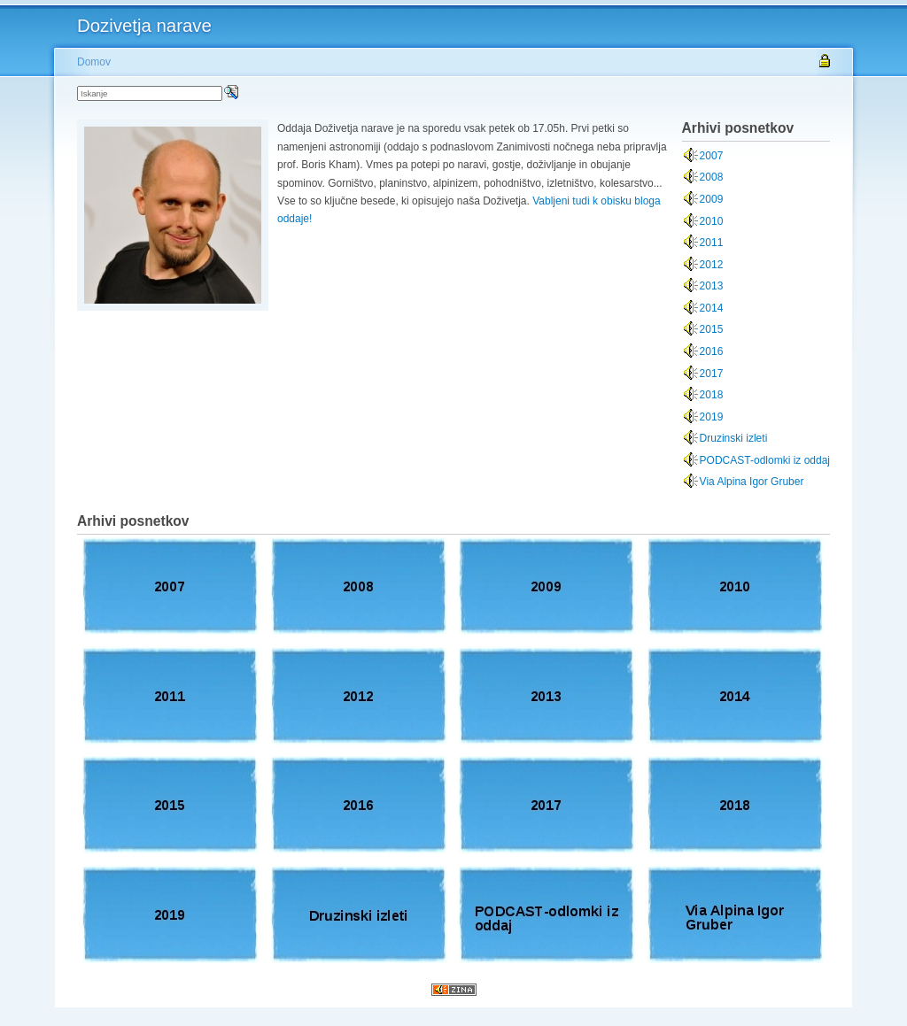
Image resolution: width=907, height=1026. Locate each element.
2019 (712, 417)
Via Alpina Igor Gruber (752, 481)
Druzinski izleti (734, 438)
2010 (712, 221)
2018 (712, 395)
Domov (94, 62)
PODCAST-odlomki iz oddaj (765, 460)
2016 (712, 351)
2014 (712, 308)
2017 (712, 373)
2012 (712, 264)
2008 (712, 177)
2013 (712, 286)
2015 (712, 329)
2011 (712, 242)
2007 (712, 156)
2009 (712, 199)
